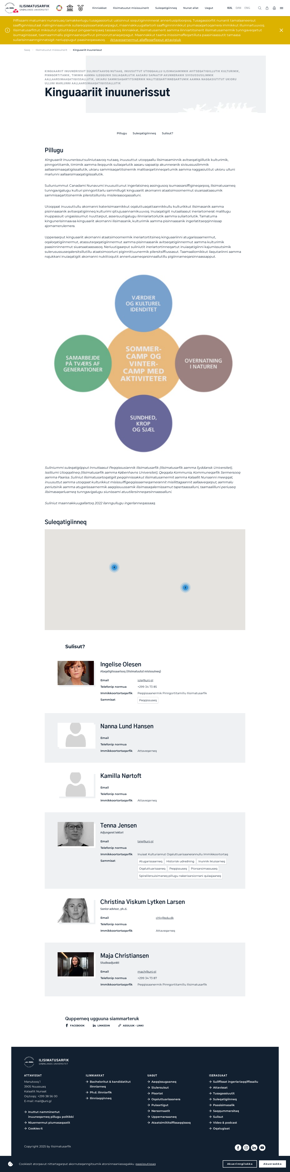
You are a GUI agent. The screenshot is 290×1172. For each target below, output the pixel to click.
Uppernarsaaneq (164, 1117)
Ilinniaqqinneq (101, 1098)
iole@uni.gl (145, 680)
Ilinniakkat (99, 7)
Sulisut (218, 1117)
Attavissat (220, 1087)
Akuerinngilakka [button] (240, 1163)
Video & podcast (225, 1122)
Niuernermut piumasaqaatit (49, 1122)
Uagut (209, 7)
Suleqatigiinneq (166, 7)
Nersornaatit (160, 1111)
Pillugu (122, 133)
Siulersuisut (160, 1087)
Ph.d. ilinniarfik (101, 1092)
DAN (238, 8)
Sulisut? (167, 133)
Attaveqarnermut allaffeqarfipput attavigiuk (145, 40)
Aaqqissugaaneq (163, 1081)
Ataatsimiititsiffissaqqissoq (171, 1122)
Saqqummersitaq (226, 1111)
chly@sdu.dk (165, 918)
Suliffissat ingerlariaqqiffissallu (235, 1081)
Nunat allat (190, 7)
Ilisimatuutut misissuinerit (131, 7)
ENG (247, 8)
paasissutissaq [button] (146, 1164)
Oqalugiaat (221, 1128)
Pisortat (157, 1093)
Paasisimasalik (224, 1105)
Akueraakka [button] (272, 1163)
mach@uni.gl (147, 971)
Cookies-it (35, 1128)
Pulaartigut (159, 1105)
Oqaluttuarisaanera (165, 1099)
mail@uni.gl (43, 1101)
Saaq (27, 49)
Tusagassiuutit (224, 1093)
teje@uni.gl (145, 841)
